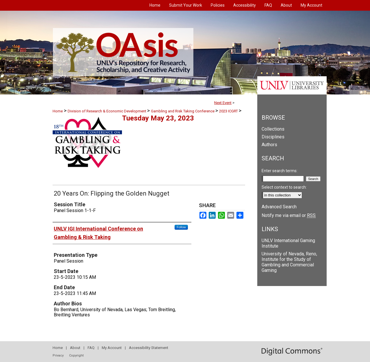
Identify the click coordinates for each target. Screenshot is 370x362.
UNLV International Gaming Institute (288, 243)
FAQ (91, 348)
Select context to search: (284, 187)
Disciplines (273, 137)
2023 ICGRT (229, 111)
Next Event (223, 103)
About (75, 348)
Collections (273, 129)
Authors (269, 144)
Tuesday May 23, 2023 (158, 118)
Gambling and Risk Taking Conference (183, 111)
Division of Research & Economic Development (107, 111)
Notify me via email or (289, 215)
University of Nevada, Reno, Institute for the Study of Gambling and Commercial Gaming (289, 262)
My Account (112, 348)
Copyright (76, 355)
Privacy (58, 355)
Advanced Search (279, 206)
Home (58, 111)
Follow (181, 227)
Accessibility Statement (148, 348)
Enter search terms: (279, 170)
